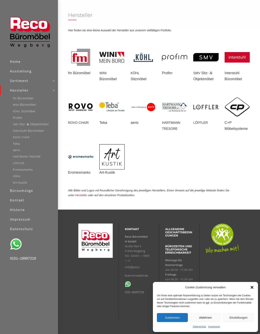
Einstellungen (238, 317)
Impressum (214, 326)
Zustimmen (172, 317)
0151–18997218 (134, 292)
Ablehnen (205, 317)
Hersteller (81, 195)
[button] (252, 287)
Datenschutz (199, 326)
